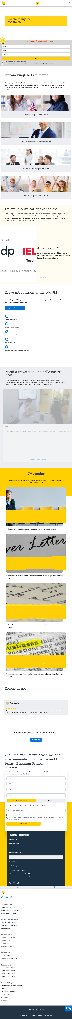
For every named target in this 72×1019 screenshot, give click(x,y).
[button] (69, 3)
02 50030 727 (13, 839)
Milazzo (8, 426)
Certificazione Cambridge (8, 938)
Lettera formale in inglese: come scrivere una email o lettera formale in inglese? (33, 626)
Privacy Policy (23, 1015)
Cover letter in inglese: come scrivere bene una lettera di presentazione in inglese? (34, 577)
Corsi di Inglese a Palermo (8, 976)
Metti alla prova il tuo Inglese (9, 958)
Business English (5, 928)
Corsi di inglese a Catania (8, 968)
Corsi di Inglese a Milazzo (8, 974)
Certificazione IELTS (6, 940)
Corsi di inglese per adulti (8, 907)
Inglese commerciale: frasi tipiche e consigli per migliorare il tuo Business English (34, 675)
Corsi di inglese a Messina (8, 971)
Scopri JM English (7, 983)
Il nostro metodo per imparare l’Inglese (11, 986)
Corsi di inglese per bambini (8, 913)
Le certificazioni (7, 935)
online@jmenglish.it (14, 866)
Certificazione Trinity (7, 943)
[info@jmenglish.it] (9, 843)
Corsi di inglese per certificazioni (10, 910)
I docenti (3, 989)
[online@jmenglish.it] (9, 866)
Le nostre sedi (6, 965)
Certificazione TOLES (6, 946)
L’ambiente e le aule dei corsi (9, 991)
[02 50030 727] (9, 839)
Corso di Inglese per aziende (8, 922)
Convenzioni (4, 997)
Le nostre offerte (5, 956)
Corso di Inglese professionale (9, 925)
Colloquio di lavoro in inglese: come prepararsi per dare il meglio (31, 529)
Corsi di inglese (6, 904)
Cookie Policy (48, 1015)
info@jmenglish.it (14, 844)
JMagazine (4, 1000)
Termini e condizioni (36, 1015)
